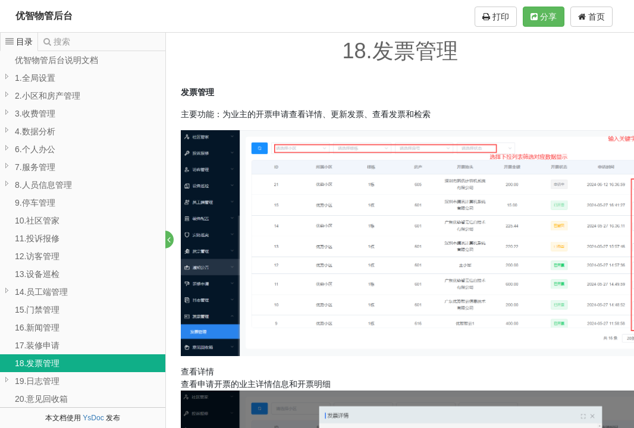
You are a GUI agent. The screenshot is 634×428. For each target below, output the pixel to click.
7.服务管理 (35, 167)
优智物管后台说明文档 (56, 60)
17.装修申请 (37, 345)
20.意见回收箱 (41, 399)
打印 (495, 16)
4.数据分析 (35, 131)
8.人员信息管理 (43, 185)
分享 (544, 16)
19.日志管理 (37, 381)
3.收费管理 (35, 113)
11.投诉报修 (37, 238)
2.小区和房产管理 (47, 95)
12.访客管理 (37, 256)
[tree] (82, 238)
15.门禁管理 (37, 309)
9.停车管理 (35, 202)
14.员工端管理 (41, 292)
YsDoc (93, 418)
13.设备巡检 (37, 274)
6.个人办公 (35, 149)
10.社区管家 (37, 220)
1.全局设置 (35, 78)
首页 (591, 16)
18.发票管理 (37, 363)
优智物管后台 (44, 16)
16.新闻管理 (37, 327)
